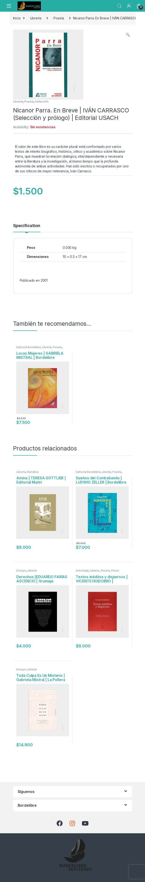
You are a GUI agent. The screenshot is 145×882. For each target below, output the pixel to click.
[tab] (26, 228)
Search (119, 5)
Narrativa (33, 472)
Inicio (17, 18)
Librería (35, 18)
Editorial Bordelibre (28, 347)
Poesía (58, 18)
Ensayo (21, 570)
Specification (26, 226)
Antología (82, 570)
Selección (42, 101)
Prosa (115, 570)
